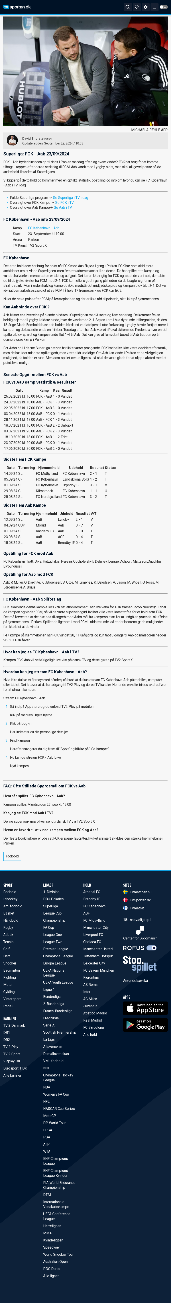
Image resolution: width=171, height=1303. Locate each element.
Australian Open (55, 1262)
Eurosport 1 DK (15, 1068)
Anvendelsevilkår (136, 981)
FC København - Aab (43, 228)
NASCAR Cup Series (59, 1109)
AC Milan (90, 999)
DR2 (6, 1040)
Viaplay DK (11, 1061)
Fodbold (12, 856)
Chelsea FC (92, 942)
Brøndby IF (91, 899)
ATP (46, 1144)
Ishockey (10, 899)
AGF (86, 913)
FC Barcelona (93, 1027)
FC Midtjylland (94, 920)
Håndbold (10, 920)
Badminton (11, 970)
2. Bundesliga (53, 1004)
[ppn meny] (155, 7)
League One (52, 935)
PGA (46, 1137)
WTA (46, 1151)
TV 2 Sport (11, 1054)
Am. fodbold (12, 906)
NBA (46, 1087)
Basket (8, 913)
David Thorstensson (37, 138)
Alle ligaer (51, 1276)
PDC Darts (51, 1269)
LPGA (47, 1130)
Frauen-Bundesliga (57, 1011)
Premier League (55, 949)
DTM (47, 1195)
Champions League (58, 956)
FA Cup (48, 927)
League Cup (52, 913)
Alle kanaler (12, 1075)
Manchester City (96, 927)
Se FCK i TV (64, 202)
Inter (86, 992)
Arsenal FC (91, 892)
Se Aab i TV (63, 207)
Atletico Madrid (95, 1013)
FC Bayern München (98, 970)
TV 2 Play (10, 1047)
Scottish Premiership (59, 1032)
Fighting (9, 977)
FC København (94, 906)
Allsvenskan (52, 1047)
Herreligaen (52, 1226)
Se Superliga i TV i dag (70, 198)
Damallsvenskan (56, 1054)
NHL (46, 1068)
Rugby (8, 927)
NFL (46, 1101)
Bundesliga (52, 997)
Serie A (49, 1025)
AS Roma (90, 985)
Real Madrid (92, 1020)
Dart (6, 956)
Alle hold (90, 1034)
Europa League (54, 963)
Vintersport (12, 999)
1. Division (51, 892)
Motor (8, 985)
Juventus (90, 1006)
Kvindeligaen (53, 1240)
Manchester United (98, 949)
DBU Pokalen (53, 899)
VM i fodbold (53, 1061)
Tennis (8, 942)
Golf (6, 949)
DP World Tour (54, 1123)
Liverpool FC (93, 935)
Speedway (51, 1247)
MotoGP (49, 1116)
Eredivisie (51, 1018)
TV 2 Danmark (14, 1025)
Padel (7, 1006)
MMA (47, 1233)
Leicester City (94, 963)
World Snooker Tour (58, 1254)
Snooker (9, 963)
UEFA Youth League (58, 982)
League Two (52, 942)
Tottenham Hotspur (98, 956)
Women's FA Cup (56, 1094)
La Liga (49, 1039)
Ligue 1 (49, 989)
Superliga (50, 906)
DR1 (6, 1032)
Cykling (9, 992)
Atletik (8, 935)
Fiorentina (91, 977)
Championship (54, 920)
